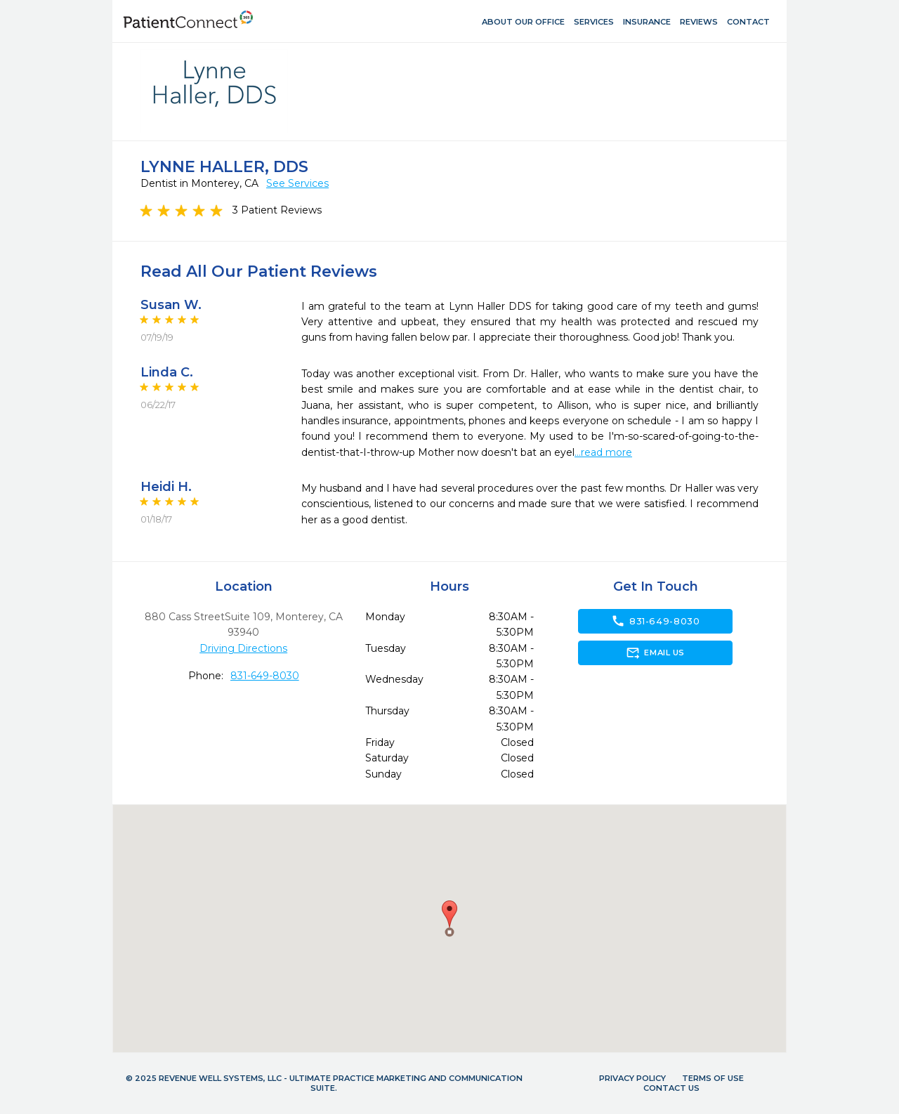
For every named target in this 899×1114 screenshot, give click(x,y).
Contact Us (671, 1088)
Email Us (655, 653)
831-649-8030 (264, 675)
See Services (297, 183)
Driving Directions (243, 648)
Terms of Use (713, 1078)
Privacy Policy (632, 1078)
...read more (603, 452)
